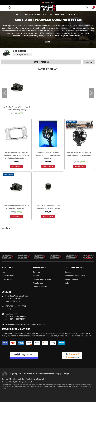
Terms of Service (40, 287)
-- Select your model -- (21, 55)
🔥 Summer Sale (48, 2)
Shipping (68, 272)
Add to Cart (16, 166)
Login (4, 272)
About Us (36, 276)
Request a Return (71, 279)
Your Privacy (38, 283)
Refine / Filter (41, 62)
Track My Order (8, 276)
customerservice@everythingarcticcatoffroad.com (25, 324)
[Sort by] (89, 62)
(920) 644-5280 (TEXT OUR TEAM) (15, 307)
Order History (7, 279)
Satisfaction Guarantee (42, 279)
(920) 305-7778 (11, 314)
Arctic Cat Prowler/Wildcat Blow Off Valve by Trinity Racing (17, 108)
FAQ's (67, 283)
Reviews (36, 272)
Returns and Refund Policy (75, 276)
